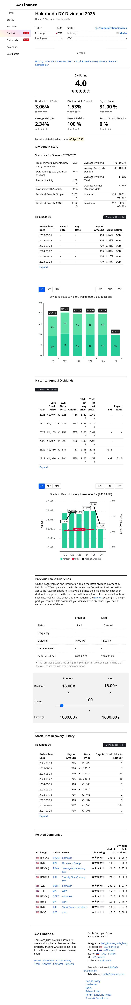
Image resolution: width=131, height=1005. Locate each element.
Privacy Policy (93, 991)
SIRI (56, 896)
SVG (99, 289)
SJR (55, 907)
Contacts (58, 963)
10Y (48, 289)
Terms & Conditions (97, 998)
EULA (88, 987)
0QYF (56, 886)
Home (38, 19)
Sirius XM (67, 896)
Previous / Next (64, 61)
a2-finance (105, 960)
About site (48, 960)
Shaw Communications (75, 907)
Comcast (67, 857)
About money (63, 960)
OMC (55, 863)
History (39, 61)
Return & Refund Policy (98, 994)
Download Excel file (115, 217)
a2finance (109, 950)
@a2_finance (108, 953)
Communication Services (112, 28)
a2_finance (99, 957)
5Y (41, 289)
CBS (55, 912)
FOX (55, 877)
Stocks (48, 19)
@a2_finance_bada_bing (114, 943)
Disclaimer (91, 984)
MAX (57, 289)
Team (37, 963)
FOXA (56, 868)
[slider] (61, 705)
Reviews (69, 963)
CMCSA (56, 857)
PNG (109, 289)
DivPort (98, 597)
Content (46, 963)
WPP (55, 891)
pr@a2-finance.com (113, 974)
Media (123, 33)
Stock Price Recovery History (91, 61)
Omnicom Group (71, 863)
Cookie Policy (93, 981)
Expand (43, 267)
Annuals (49, 61)
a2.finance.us (111, 946)
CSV (119, 289)
